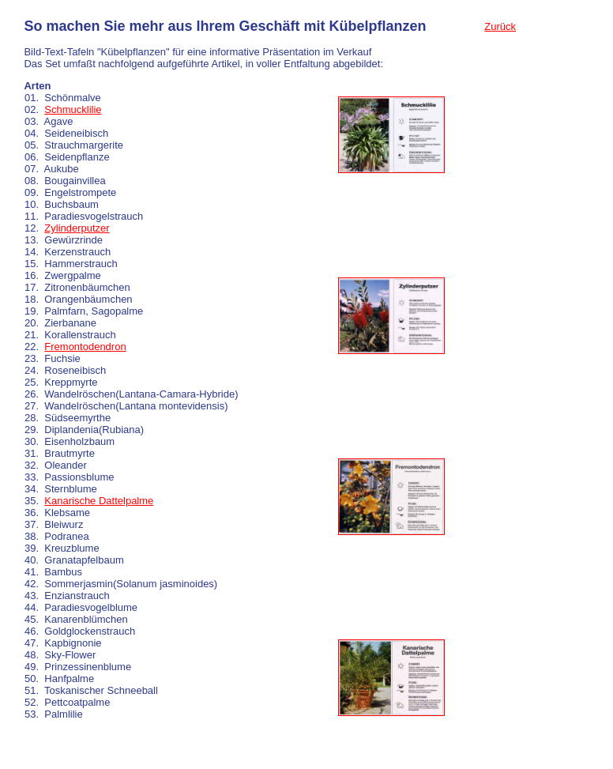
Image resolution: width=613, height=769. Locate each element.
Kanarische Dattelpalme (98, 501)
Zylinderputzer (76, 228)
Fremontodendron (85, 346)
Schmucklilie (72, 109)
